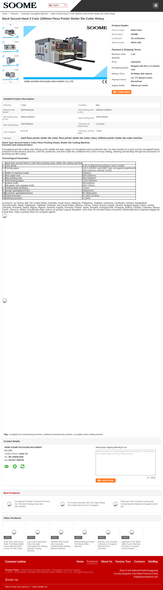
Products (14, 14)
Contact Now (117, 92)
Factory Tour (123, 561)
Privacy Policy (12, 570)
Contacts (139, 561)
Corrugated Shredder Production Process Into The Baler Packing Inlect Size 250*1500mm (32, 504)
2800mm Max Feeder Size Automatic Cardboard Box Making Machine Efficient (60, 545)
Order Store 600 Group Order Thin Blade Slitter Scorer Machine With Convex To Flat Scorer (14, 545)
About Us (106, 561)
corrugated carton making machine (88, 434)
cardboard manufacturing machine (57, 434)
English (59, 5)
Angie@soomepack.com (146, 576)
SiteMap (153, 561)
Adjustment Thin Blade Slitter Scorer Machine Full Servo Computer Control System (131, 545)
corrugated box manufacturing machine (25, 434)
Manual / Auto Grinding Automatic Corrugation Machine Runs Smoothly (107, 545)
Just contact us (39, 586)
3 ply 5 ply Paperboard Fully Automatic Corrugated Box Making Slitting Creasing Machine (37, 546)
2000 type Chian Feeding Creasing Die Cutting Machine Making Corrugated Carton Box (139, 504)
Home (4, 14)
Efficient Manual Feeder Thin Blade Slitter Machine (84, 544)
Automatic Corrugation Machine (34, 14)
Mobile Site (11, 580)
